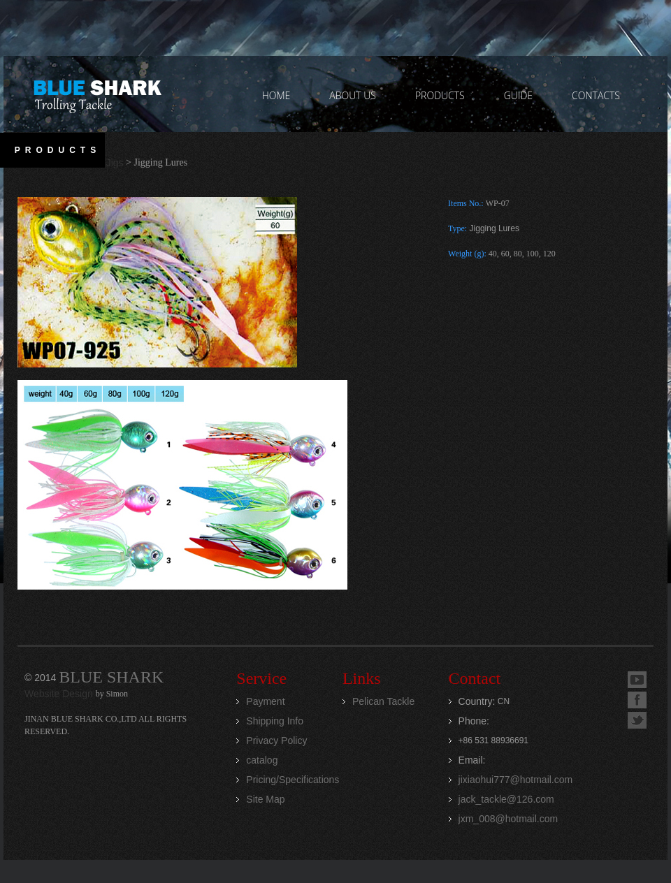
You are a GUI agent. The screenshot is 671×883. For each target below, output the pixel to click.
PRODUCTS (440, 95)
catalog (261, 760)
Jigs (115, 162)
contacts (596, 95)
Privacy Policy (276, 740)
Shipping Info (274, 721)
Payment (265, 701)
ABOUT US (352, 95)
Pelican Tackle (383, 701)
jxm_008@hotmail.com (508, 818)
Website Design (60, 693)
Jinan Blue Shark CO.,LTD (96, 94)
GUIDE (518, 95)
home (276, 95)
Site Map (265, 799)
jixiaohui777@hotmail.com (516, 779)
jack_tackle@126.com (506, 799)
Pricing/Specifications (292, 779)
